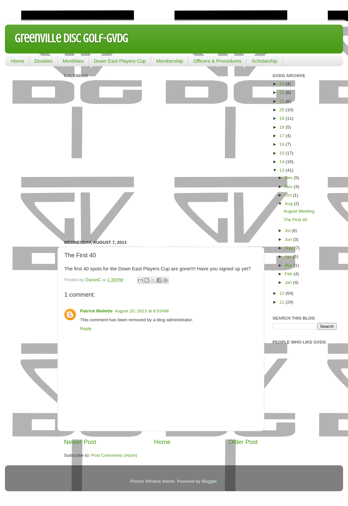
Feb (289, 273)
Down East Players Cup (120, 61)
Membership (169, 61)
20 (282, 109)
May (289, 247)
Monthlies (73, 61)
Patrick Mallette (96, 310)
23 (282, 83)
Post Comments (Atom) (114, 455)
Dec (289, 177)
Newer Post (80, 441)
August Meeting (299, 211)
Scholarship (264, 61)
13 (282, 170)
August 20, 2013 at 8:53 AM (142, 310)
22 (282, 92)
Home (17, 61)
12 (282, 293)
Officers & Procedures (217, 61)
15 (282, 153)
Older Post (243, 441)
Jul (288, 230)
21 (282, 101)
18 (282, 127)
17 (282, 135)
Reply (86, 328)
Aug (289, 203)
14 (282, 161)
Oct (289, 195)
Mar (289, 265)
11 (282, 302)
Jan (289, 282)
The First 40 (295, 219)
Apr (289, 256)
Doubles (43, 61)
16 (282, 144)
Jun (289, 239)
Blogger (209, 481)
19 (282, 118)
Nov (289, 186)
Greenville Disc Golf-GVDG (71, 38)
